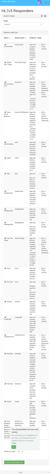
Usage (5, 21)
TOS (14, 443)
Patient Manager (9, 1)
